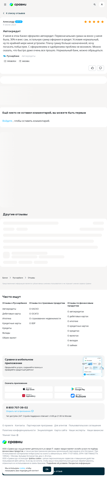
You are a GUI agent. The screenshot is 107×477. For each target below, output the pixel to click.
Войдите (7, 120)
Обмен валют (9, 337)
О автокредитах (75, 311)
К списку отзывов (13, 13)
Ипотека (6, 318)
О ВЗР (32, 323)
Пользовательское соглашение (85, 425)
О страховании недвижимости (45, 318)
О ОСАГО (34, 313)
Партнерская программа (40, 425)
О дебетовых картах (77, 316)
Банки (5, 277)
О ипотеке (72, 321)
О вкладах (72, 340)
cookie (22, 468)
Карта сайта (60, 430)
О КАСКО (34, 308)
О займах (72, 345)
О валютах (72, 335)
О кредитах (73, 330)
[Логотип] (53, 442)
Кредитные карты (11, 323)
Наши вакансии (95, 430)
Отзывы (31, 277)
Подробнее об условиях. (57, 463)
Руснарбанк (18, 277)
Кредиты (7, 328)
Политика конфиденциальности (19, 430)
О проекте (7, 425)
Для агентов (60, 425)
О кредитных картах (78, 326)
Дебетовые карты (11, 313)
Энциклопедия (45, 430)
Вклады (6, 332)
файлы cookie (35, 458)
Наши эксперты (77, 430)
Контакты (20, 425)
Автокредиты (9, 308)
